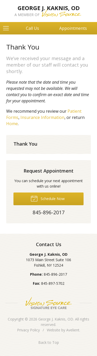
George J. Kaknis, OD (55, 319)
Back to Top (48, 342)
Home (12, 123)
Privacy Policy (28, 329)
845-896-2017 (55, 274)
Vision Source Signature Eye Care (48, 303)
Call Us (32, 28)
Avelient (72, 329)
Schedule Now (48, 198)
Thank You (25, 144)
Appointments (73, 28)
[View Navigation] (8, 28)
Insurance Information (42, 117)
